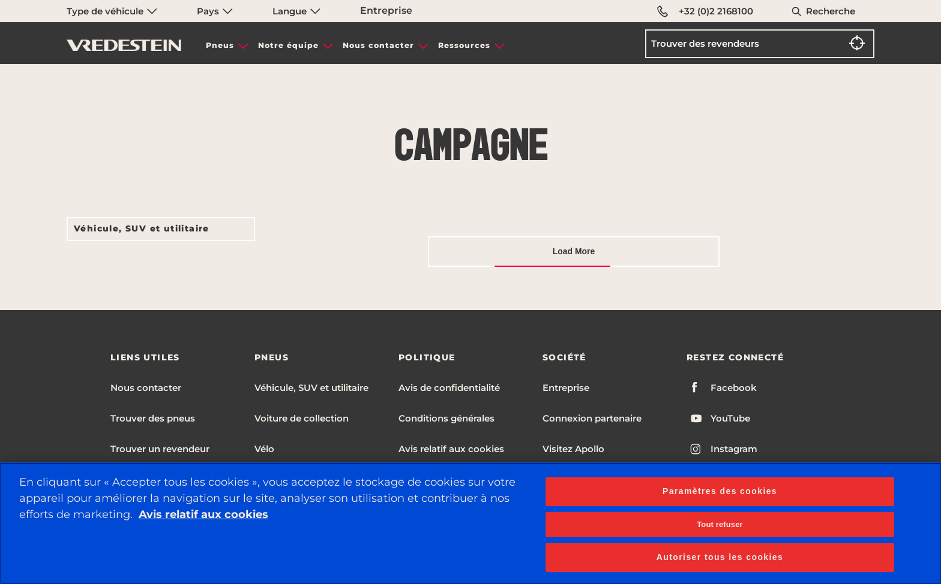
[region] (470, 523)
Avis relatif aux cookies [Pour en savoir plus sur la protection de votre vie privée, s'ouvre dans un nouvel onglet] (203, 514)
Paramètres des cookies (720, 491)
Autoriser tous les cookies (720, 557)
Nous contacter (378, 45)
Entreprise (386, 10)
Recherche (830, 11)
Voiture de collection (301, 418)
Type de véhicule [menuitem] (112, 11)
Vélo (264, 448)
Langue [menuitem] (296, 11)
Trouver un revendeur (159, 448)
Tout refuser (719, 524)
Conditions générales (446, 418)
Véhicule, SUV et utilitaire (141, 228)
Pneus (220, 45)
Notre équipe (288, 45)
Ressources (464, 45)
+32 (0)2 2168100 (705, 11)
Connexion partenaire (592, 418)
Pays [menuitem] (215, 11)
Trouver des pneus (152, 418)
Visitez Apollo (573, 448)
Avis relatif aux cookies (451, 448)
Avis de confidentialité (449, 387)
